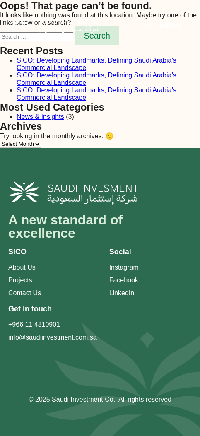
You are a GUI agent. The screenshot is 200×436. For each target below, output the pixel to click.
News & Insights (40, 116)
